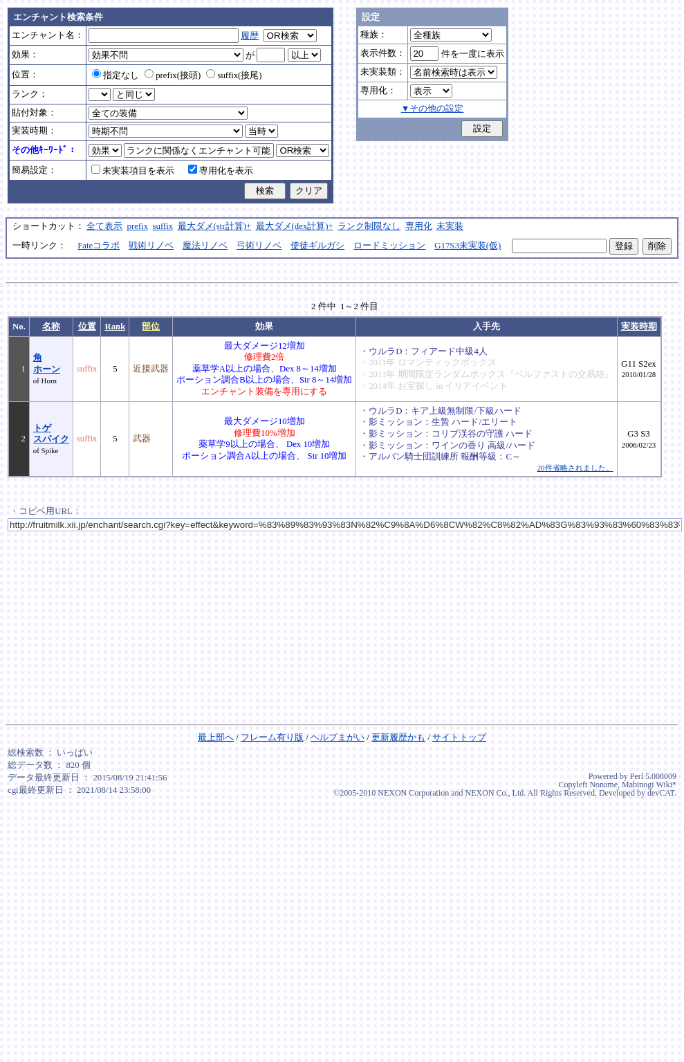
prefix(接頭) (173, 75)
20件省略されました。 (575, 468)
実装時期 (639, 326)
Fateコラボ (98, 245)
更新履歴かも (398, 737)
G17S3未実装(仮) (467, 245)
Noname (603, 784)
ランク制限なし (369, 226)
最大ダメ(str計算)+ (215, 226)
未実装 (449, 226)
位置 (87, 326)
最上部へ (216, 737)
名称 (51, 326)
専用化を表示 (220, 171)
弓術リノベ (259, 245)
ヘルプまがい (337, 737)
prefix (138, 226)
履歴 (250, 36)
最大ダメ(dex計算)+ (294, 226)
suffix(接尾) (233, 75)
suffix (163, 226)
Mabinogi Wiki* (649, 784)
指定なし (115, 75)
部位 (151, 326)
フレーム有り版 (272, 737)
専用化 (418, 226)
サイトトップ (459, 737)
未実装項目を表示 (132, 171)
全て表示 (104, 226)
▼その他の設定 (432, 108)
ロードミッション (389, 245)
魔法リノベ (205, 245)
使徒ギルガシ (317, 245)
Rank (114, 326)
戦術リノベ (151, 245)
